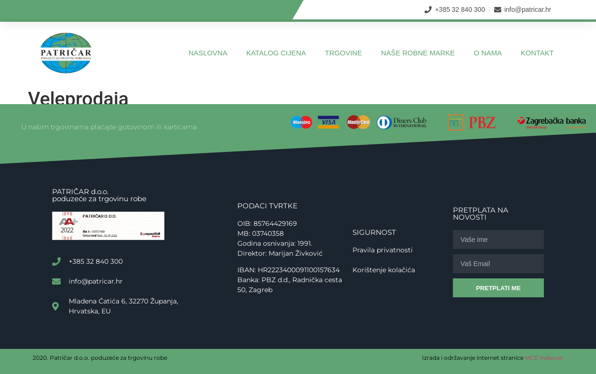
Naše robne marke (418, 53)
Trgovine (343, 53)
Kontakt (537, 53)
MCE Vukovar (544, 357)
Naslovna (208, 53)
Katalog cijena (276, 53)
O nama (488, 53)
